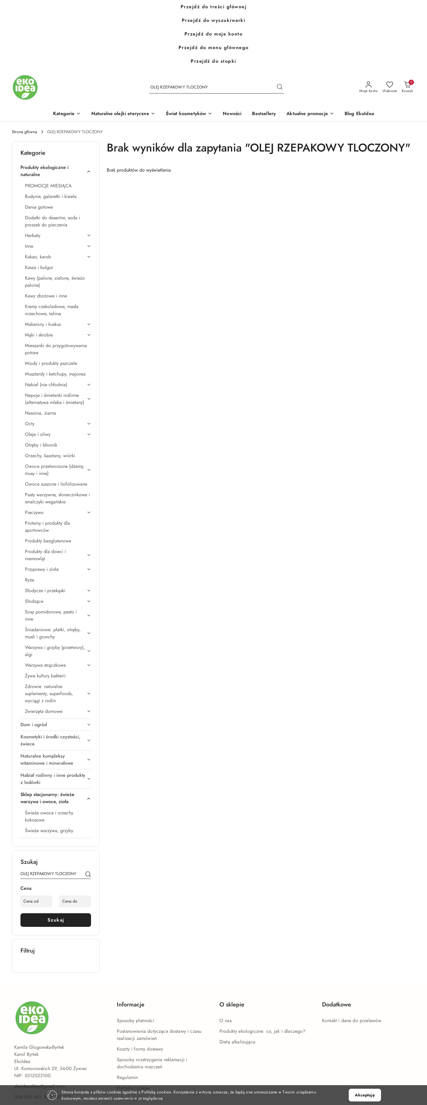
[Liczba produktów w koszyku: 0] (407, 87)
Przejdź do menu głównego (214, 47)
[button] (67, 114)
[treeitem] (55, 171)
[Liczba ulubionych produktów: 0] (389, 87)
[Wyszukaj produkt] (216, 87)
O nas (225, 1020)
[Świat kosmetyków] (189, 114)
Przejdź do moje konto (213, 34)
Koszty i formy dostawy (140, 1049)
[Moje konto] (368, 87)
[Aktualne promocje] (310, 114)
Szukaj (55, 920)
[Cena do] (75, 901)
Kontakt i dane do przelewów (351, 1020)
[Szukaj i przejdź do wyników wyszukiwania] (279, 87)
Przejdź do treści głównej (214, 7)
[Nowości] (232, 114)
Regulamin (127, 1077)
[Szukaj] (88, 874)
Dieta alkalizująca (237, 1042)
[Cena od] (36, 901)
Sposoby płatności (135, 1020)
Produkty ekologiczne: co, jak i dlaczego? (262, 1031)
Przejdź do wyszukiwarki (214, 20)
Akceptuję (365, 1095)
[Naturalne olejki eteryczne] (123, 114)
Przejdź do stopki (213, 61)
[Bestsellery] (264, 114)
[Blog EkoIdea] (359, 114)
